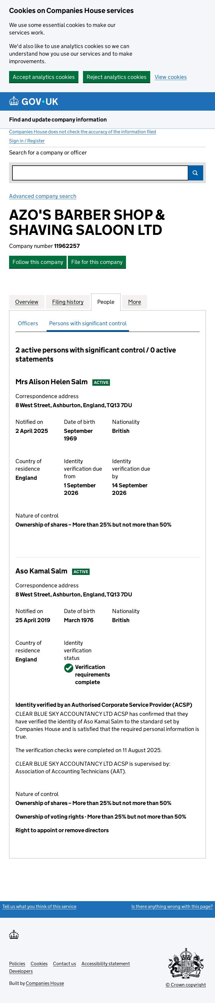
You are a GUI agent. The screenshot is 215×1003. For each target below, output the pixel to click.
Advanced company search (42, 196)
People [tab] (105, 301)
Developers (21, 971)
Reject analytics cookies (117, 76)
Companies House (45, 983)
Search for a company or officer (48, 152)
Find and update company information (58, 119)
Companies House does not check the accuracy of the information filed (82, 132)
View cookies (171, 77)
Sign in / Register (27, 141)
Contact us (64, 963)
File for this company (97, 261)
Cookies (39, 963)
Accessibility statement (105, 963)
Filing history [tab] (68, 301)
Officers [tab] (28, 323)
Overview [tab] (26, 301)
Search (195, 172)
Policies (17, 963)
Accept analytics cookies (44, 76)
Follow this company (37, 261)
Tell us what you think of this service (39, 906)
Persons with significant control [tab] (88, 323)
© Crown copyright (186, 985)
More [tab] (134, 301)
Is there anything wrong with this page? (172, 906)
